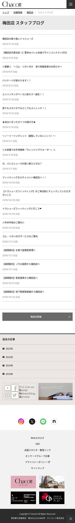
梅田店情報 (36, 316)
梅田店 (30, 12)
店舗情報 (17, 12)
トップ (5, 12)
